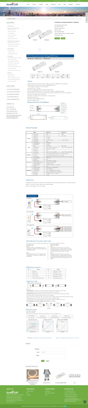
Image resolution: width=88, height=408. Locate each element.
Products (41, 4)
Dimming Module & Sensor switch (14, 70)
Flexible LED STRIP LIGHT (13, 42)
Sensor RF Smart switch (12, 59)
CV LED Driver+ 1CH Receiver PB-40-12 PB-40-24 (42, 337)
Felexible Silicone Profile (12, 53)
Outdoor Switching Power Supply (14, 79)
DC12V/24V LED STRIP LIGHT (13, 28)
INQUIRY (57, 38)
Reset (48, 360)
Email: (38, 352)
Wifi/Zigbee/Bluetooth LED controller (14, 57)
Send (43, 360)
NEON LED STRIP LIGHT (13, 38)
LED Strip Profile (10, 48)
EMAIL (63, 38)
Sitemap (62, 406)
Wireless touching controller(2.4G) (14, 66)
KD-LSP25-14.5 (46, 382)
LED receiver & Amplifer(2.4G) (13, 63)
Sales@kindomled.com (13, 111)
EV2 (74, 382)
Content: (37, 355)
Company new (48, 391)
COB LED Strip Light (12, 29)
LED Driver (9, 72)
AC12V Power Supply (12, 81)
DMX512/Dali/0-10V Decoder (13, 61)
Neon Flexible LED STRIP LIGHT (14, 44)
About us (34, 4)
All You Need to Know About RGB (13, 91)
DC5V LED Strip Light (12, 35)
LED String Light (11, 36)
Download (53, 4)
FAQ (27, 392)
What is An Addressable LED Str (13, 99)
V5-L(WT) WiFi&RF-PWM (60, 382)
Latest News (50, 389)
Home (28, 4)
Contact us (78, 4)
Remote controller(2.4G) (12, 64)
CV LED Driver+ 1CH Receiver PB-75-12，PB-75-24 (69, 337)
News (47, 4)
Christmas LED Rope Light (13, 46)
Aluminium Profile (11, 50)
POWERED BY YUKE (56, 406)
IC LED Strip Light (11, 33)
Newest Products (10, 26)
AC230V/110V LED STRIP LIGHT (13, 41)
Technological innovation (50, 392)
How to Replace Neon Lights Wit (13, 94)
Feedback (71, 4)
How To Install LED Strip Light (12, 96)
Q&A (65, 4)
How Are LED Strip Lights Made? (13, 89)
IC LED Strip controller (12, 68)
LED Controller (10, 56)
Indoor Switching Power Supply (14, 77)
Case (59, 4)
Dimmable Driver (11, 74)
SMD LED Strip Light (12, 31)
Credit (46, 394)
